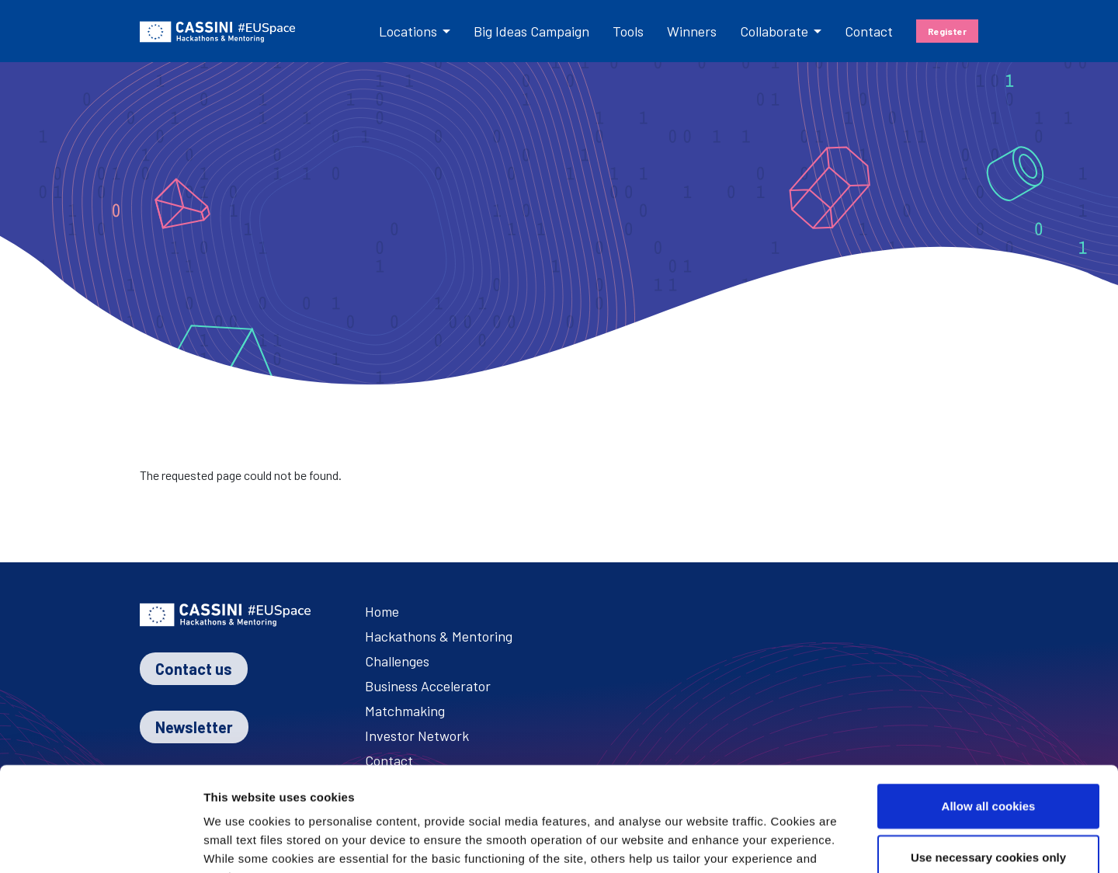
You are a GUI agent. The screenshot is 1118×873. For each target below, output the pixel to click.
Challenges (397, 661)
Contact (869, 31)
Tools (628, 31)
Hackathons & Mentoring (438, 636)
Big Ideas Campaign (531, 31)
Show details (895, 842)
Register (947, 31)
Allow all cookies (989, 708)
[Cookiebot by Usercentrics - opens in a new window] (100, 842)
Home (382, 611)
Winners (692, 31)
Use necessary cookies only (988, 759)
